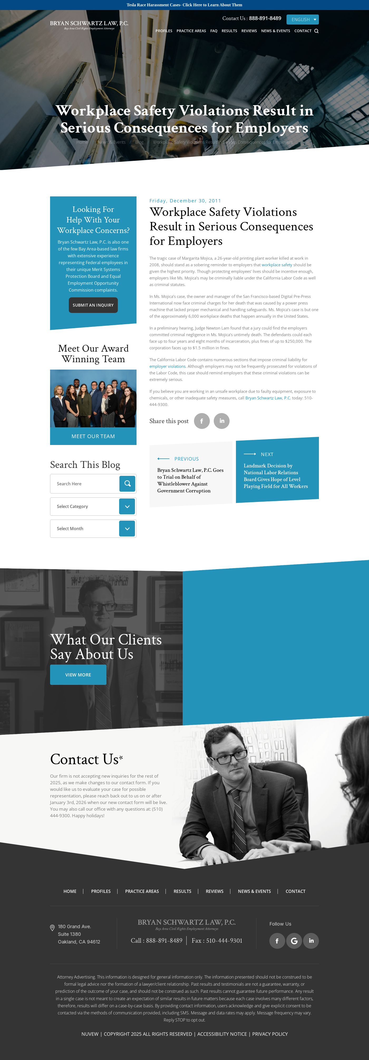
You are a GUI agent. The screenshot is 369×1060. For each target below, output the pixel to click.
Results (229, 30)
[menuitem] (303, 19)
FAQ (213, 30)
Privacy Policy (270, 1034)
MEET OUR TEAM (93, 436)
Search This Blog (85, 464)
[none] (303, 19)
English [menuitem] (301, 19)
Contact (303, 30)
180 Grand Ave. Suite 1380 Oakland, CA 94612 (79, 934)
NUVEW (90, 1034)
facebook (202, 421)
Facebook (277, 941)
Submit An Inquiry (93, 305)
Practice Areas (191, 30)
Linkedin (222, 421)
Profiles (164, 30)
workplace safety (277, 264)
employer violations (167, 366)
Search (127, 484)
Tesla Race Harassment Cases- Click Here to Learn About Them (184, 5)
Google (294, 941)
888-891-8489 (264, 18)
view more (78, 675)
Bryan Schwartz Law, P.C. (268, 397)
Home (70, 891)
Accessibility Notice (222, 1034)
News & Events (275, 30)
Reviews (249, 30)
